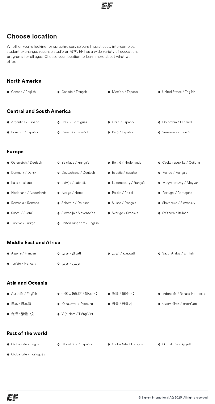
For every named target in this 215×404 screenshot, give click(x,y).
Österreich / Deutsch (24, 162)
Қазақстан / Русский (75, 304)
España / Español (123, 173)
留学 (73, 51)
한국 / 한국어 (120, 304)
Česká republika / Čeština (179, 162)
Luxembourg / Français (126, 183)
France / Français (172, 173)
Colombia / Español (175, 122)
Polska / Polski (120, 193)
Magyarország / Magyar (178, 183)
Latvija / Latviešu (72, 183)
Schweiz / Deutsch (73, 203)
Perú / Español (121, 132)
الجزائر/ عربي (69, 253)
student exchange (22, 51)
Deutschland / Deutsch (76, 173)
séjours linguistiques (93, 46)
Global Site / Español (74, 344)
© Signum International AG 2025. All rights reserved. (173, 397)
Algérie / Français (22, 253)
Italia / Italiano (19, 183)
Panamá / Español (72, 132)
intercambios (123, 46)
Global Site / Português (26, 354)
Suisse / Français (122, 203)
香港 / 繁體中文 (121, 294)
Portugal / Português (175, 193)
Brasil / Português (72, 122)
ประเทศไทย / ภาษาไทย (177, 304)
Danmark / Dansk (21, 173)
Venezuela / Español (175, 132)
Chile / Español (121, 122)
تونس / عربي (68, 263)
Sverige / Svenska (123, 213)
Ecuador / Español (22, 132)
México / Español (123, 92)
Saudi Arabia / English (176, 253)
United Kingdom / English (78, 223)
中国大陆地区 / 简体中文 (77, 294)
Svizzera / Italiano (173, 213)
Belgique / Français (73, 162)
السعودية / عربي (121, 253)
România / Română (23, 203)
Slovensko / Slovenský (176, 203)
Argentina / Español (23, 122)
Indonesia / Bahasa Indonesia (181, 294)
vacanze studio (51, 51)
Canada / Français (72, 92)
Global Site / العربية (174, 344)
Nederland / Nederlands (26, 193)
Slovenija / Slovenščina (76, 213)
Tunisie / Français (21, 263)
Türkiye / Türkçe (21, 223)
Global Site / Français (125, 344)
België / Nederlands (124, 162)
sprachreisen (64, 46)
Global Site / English (24, 344)
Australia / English (22, 294)
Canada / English (21, 92)
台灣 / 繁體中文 (20, 314)
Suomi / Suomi (20, 213)
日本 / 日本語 (19, 304)
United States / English (176, 92)
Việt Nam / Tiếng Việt (75, 314)
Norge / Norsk (70, 193)
